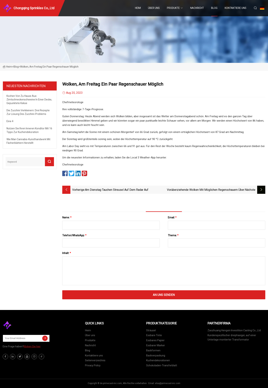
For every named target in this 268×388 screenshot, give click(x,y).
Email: (172, 217)
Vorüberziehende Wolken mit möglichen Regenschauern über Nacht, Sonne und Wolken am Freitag (205, 190)
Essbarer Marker (155, 345)
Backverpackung (155, 355)
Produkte (173, 8)
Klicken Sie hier (32, 346)
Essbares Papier (155, 340)
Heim (138, 8)
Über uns (154, 8)
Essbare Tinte (154, 335)
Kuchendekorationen (158, 360)
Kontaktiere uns (235, 8)
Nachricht (197, 8)
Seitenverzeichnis (95, 360)
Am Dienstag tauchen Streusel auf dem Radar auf (116, 189)
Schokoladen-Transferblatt (161, 365)
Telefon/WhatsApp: (74, 235)
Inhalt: (66, 253)
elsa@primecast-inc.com (167, 383)
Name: (66, 217)
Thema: (173, 235)
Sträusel (151, 330)
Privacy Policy (93, 365)
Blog (214, 8)
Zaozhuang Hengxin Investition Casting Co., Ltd (234, 330)
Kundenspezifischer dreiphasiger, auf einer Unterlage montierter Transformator (232, 337)
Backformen (153, 350)
